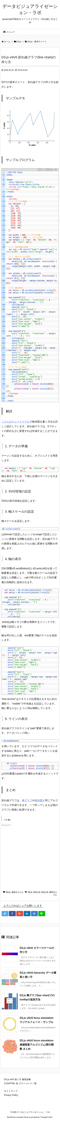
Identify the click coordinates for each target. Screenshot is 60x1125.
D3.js (30, 892)
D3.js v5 (44, 892)
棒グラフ (27, 800)
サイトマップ (10, 1091)
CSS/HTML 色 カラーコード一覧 (20, 1083)
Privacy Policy (11, 1095)
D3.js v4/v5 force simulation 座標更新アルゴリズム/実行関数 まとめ (37, 1044)
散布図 (38, 800)
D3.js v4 (36, 892)
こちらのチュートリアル (15, 421)
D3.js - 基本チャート (14, 892)
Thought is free (46, 1117)
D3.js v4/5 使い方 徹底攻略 (17, 1079)
